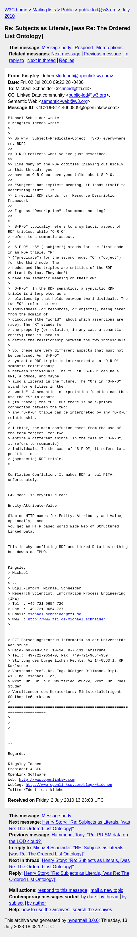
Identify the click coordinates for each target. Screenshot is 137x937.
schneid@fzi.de (72, 88)
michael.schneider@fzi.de (54, 614)
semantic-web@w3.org (64, 101)
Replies (66, 60)
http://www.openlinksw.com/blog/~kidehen (69, 785)
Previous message (102, 53)
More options (109, 47)
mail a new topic (107, 890)
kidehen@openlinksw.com (84, 75)
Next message (65, 53)
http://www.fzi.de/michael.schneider (66, 619)
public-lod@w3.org (98, 9)
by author (36, 903)
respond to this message (62, 890)
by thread (109, 896)
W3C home (16, 9)
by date (88, 896)
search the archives (92, 909)
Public (67, 9)
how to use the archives (45, 909)
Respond (84, 47)
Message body (56, 47)
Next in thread (41, 60)
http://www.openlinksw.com (46, 779)
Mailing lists (44, 9)
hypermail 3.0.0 (82, 920)
